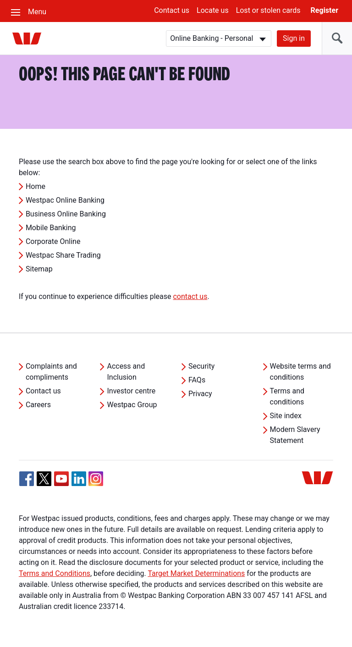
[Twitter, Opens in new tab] (44, 478)
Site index (286, 415)
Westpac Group (132, 404)
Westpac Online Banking (65, 200)
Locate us (213, 10)
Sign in (294, 38)
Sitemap (39, 269)
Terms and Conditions (54, 573)
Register (324, 10)
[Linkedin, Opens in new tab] (79, 478)
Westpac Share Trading (63, 255)
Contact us (171, 10)
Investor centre (131, 391)
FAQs (196, 380)
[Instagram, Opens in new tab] (95, 483)
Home (35, 186)
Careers (38, 404)
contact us (190, 296)
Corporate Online (53, 241)
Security (201, 366)
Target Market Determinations (196, 573)
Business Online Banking (66, 214)
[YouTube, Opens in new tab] (61, 478)
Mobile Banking (51, 227)
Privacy (200, 393)
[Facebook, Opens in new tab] (26, 478)
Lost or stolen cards (268, 10)
